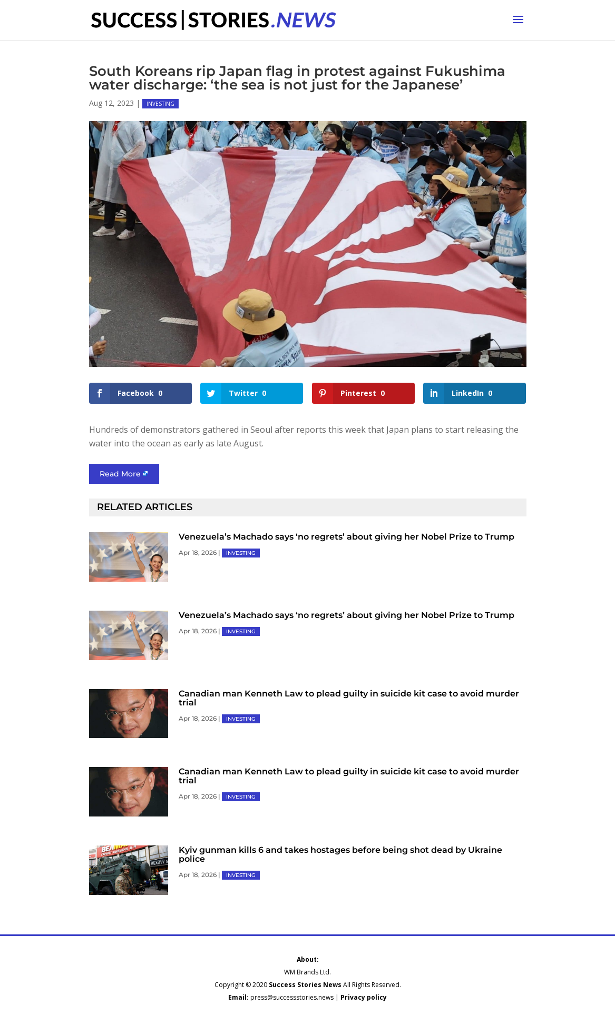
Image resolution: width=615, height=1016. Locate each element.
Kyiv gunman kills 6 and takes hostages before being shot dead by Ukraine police (340, 854)
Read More (120, 474)
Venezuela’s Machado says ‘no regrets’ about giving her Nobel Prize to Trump (346, 537)
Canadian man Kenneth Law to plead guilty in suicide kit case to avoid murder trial (349, 698)
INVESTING (160, 103)
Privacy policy (363, 997)
